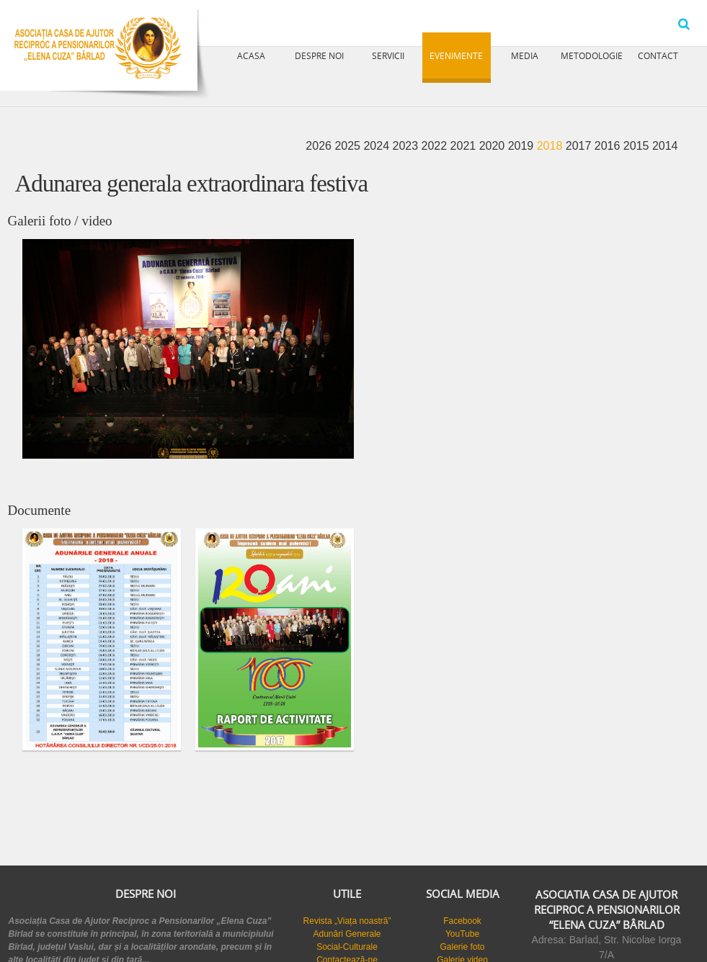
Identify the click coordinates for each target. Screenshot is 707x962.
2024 (377, 146)
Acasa (251, 55)
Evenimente (456, 55)
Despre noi (319, 55)
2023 (406, 146)
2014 (665, 146)
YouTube (462, 934)
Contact (658, 55)
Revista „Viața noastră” (347, 921)
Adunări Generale (347, 934)
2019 (522, 146)
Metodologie (592, 55)
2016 (609, 146)
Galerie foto (462, 947)
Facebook (462, 921)
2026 (320, 146)
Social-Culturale (347, 947)
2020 (493, 146)
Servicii (388, 55)
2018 (551, 146)
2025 (348, 146)
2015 (637, 146)
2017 (580, 146)
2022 (436, 146)
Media (524, 55)
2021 (464, 146)
